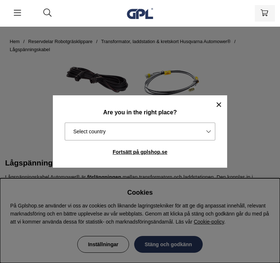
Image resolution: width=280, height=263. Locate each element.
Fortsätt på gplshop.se (140, 152)
